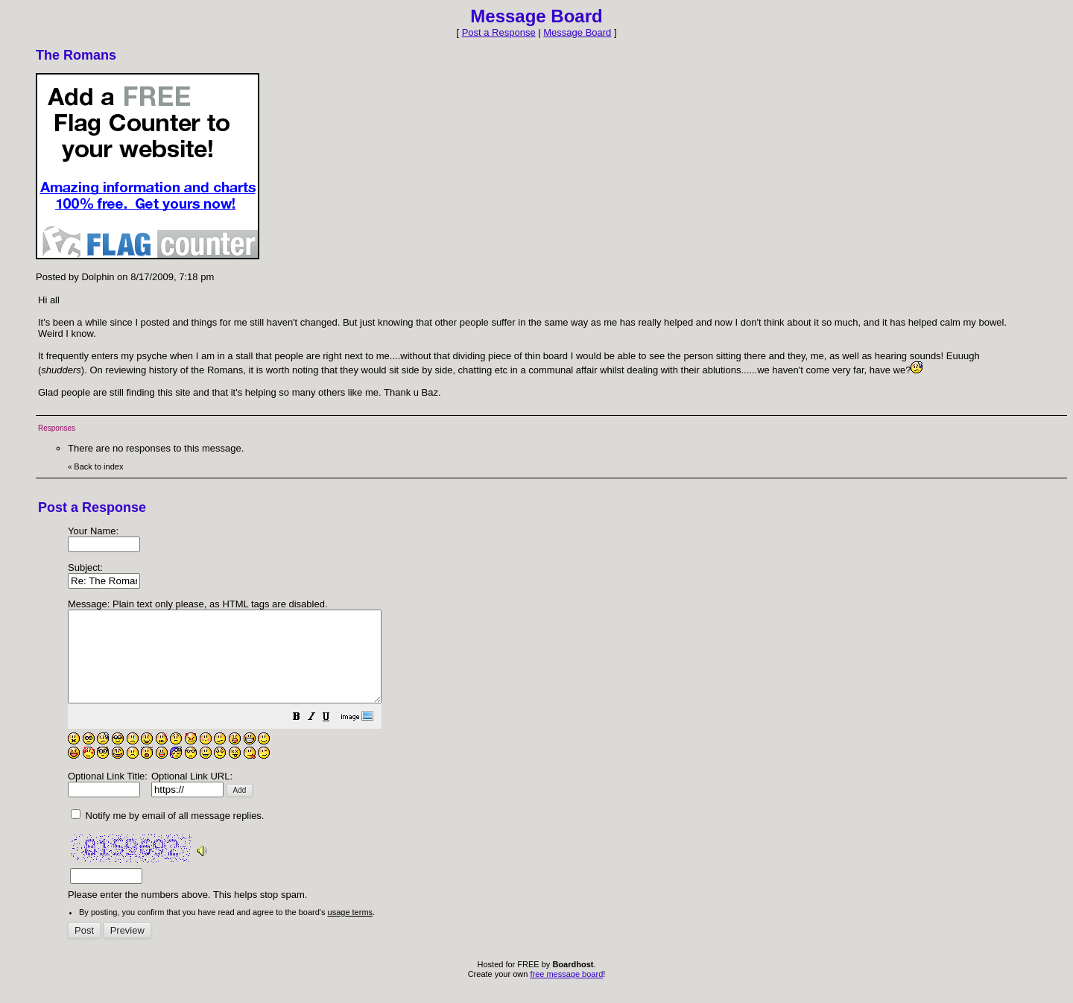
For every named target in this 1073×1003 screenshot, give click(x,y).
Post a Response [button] (499, 32)
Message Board (577, 32)
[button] (334, 736)
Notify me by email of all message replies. (167, 833)
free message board (566, 991)
